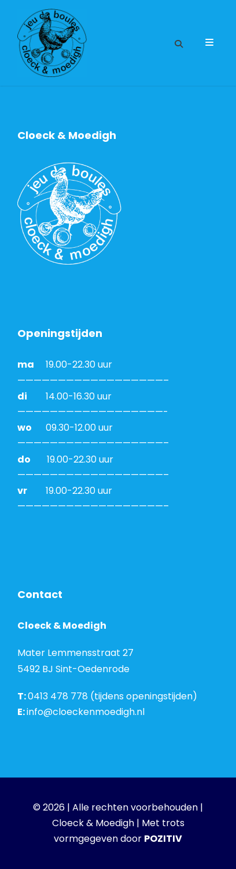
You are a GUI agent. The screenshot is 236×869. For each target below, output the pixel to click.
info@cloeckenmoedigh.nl (86, 711)
